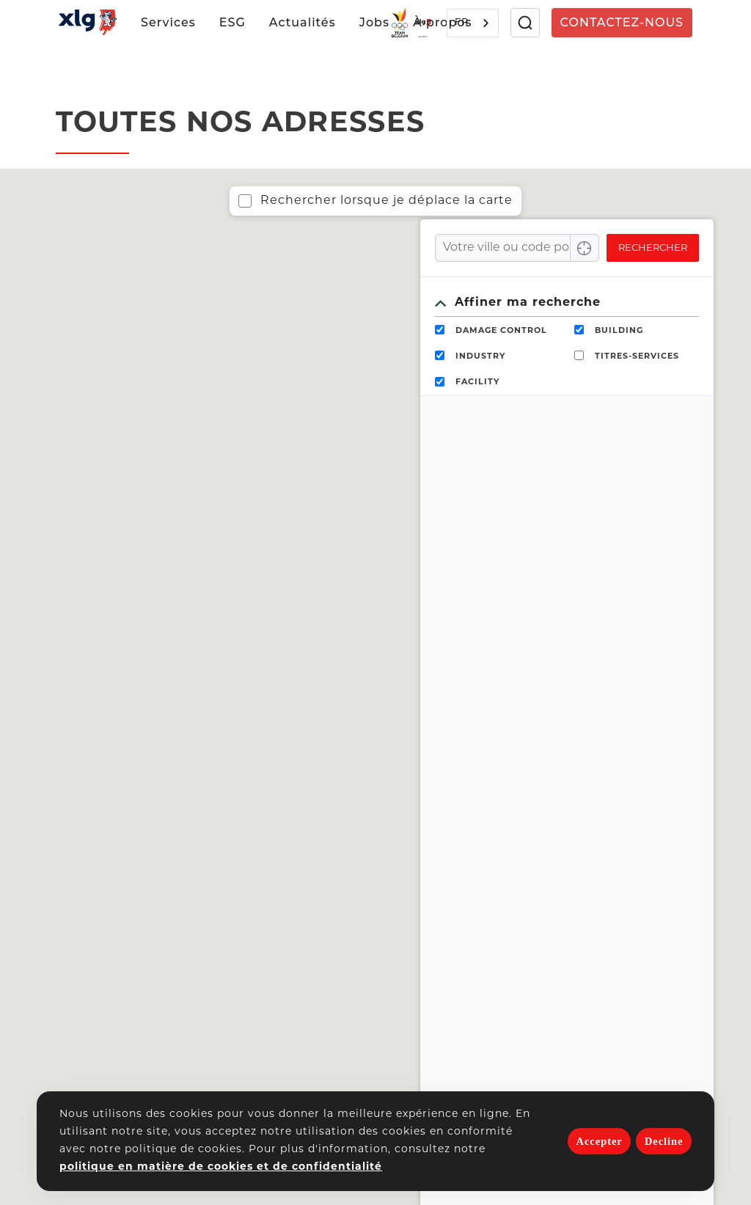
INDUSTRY (480, 357)
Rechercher (652, 248)
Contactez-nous (622, 22)
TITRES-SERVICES (637, 357)
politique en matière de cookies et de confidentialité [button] (220, 1167)
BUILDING (619, 331)
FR (462, 22)
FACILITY (477, 382)
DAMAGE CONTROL (501, 331)
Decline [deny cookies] (664, 1141)
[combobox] (473, 23)
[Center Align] (584, 248)
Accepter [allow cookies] (599, 1141)
